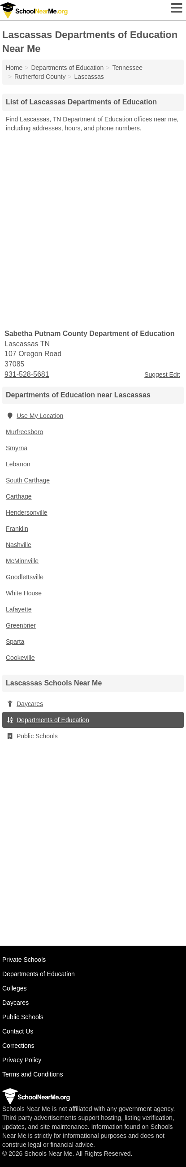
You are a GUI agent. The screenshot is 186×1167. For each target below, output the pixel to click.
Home (14, 67)
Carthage (19, 496)
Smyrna (16, 448)
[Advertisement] (93, 230)
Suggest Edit (162, 374)
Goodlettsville (24, 577)
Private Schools (24, 959)
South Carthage (28, 480)
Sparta (15, 641)
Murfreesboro (24, 431)
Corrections (18, 1045)
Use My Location (34, 415)
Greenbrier (21, 625)
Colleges (14, 988)
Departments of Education (47, 719)
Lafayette (19, 609)
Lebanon (18, 464)
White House (24, 593)
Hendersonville (27, 512)
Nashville (18, 544)
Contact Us (17, 1031)
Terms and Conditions (32, 1074)
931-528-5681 (26, 374)
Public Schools (32, 736)
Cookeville (20, 657)
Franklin (17, 528)
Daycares (24, 703)
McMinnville (22, 560)
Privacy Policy (21, 1060)
